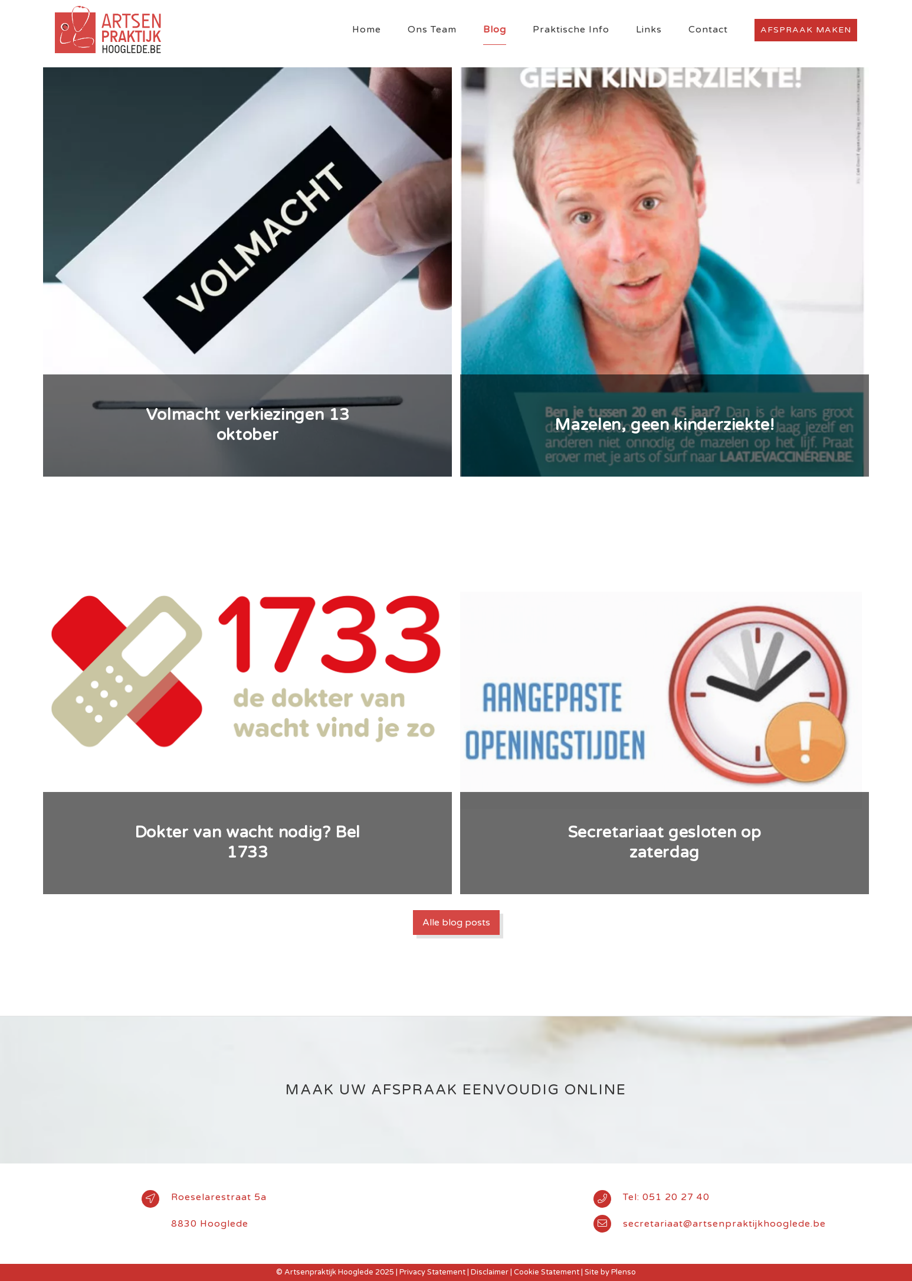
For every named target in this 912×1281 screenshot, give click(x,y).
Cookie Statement (546, 1272)
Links (649, 29)
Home (366, 29)
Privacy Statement (432, 1272)
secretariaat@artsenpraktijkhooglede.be (724, 1224)
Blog (494, 29)
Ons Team (432, 29)
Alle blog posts (456, 922)
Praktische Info (571, 29)
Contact (708, 29)
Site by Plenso (610, 1272)
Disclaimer (490, 1272)
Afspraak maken (805, 30)
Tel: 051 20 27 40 (666, 1197)
